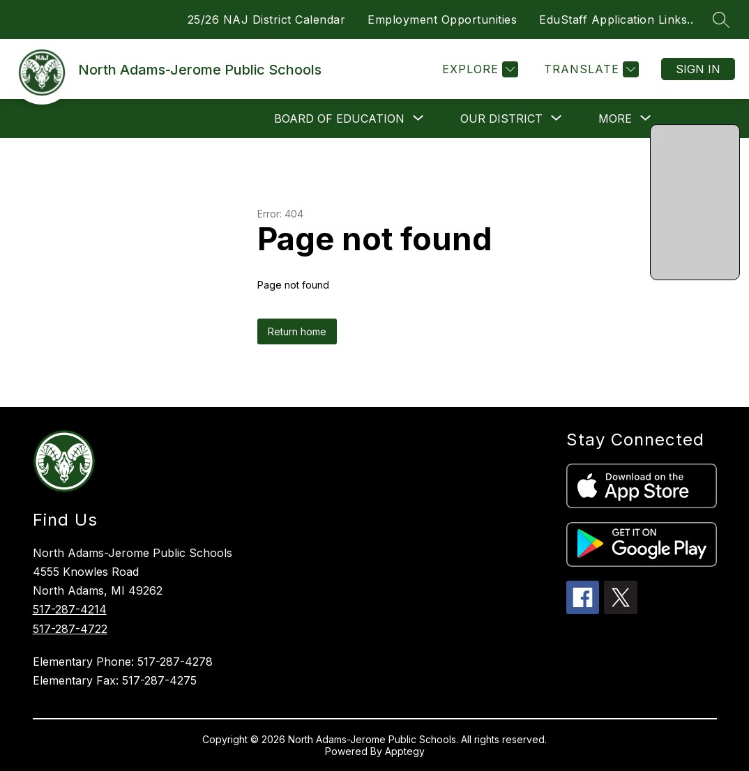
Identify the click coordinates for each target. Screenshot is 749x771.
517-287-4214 (70, 609)
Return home (297, 331)
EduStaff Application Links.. (616, 19)
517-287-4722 (70, 629)
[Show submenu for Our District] (501, 118)
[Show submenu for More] (615, 118)
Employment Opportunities (442, 19)
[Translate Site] (589, 69)
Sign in (698, 69)
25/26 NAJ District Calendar (267, 19)
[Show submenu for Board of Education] (339, 118)
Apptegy (405, 751)
